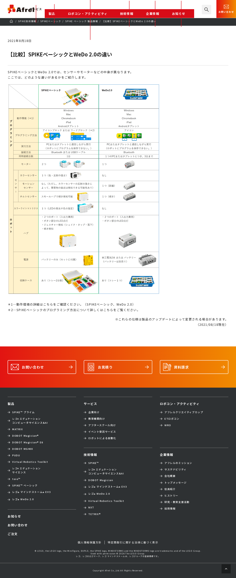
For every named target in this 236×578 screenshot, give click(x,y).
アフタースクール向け (102, 425)
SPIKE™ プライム (23, 412)
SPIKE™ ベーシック (24, 485)
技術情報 (150, 9)
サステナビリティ (175, 469)
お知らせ (185, 9)
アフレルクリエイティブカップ (183, 412)
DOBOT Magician (25, 435)
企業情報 (168, 9)
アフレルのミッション (178, 463)
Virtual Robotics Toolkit (30, 462)
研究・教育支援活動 (176, 502)
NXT (91, 507)
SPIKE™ (93, 463)
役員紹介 (169, 489)
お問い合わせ (226, 8)
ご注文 (13, 534)
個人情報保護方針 (89, 542)
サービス (90, 404)
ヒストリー (171, 495)
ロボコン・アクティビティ (121, 9)
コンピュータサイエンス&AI (30, 420)
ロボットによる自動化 (102, 438)
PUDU (16, 455)
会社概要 (169, 476)
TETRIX (94, 514)
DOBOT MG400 (22, 449)
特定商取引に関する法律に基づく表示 (133, 542)
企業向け (93, 412)
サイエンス (26, 470)
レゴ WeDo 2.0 (23, 499)
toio (16, 479)
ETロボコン (171, 418)
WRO (167, 425)
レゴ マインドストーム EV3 (31, 492)
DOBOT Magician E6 (27, 442)
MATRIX (17, 429)
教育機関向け (96, 418)
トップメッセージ (175, 482)
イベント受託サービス (102, 431)
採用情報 (169, 508)
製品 (95, 9)
